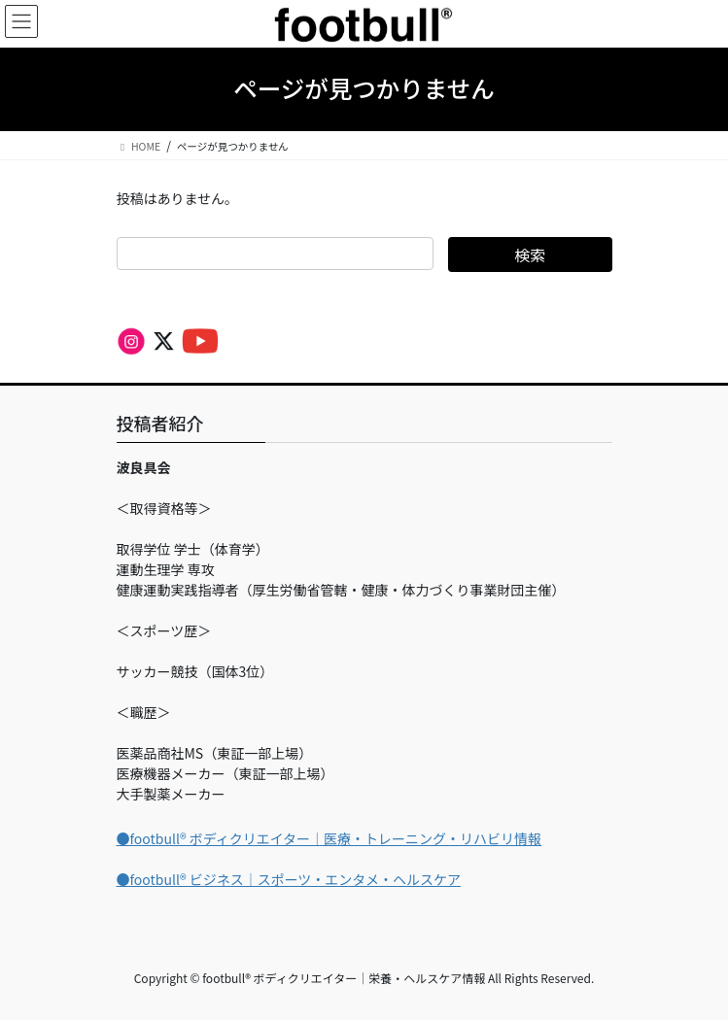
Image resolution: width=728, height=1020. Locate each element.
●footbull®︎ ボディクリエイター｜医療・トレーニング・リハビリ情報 (329, 838)
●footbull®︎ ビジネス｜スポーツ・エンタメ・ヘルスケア (289, 879)
